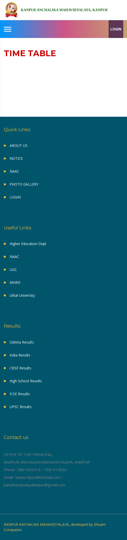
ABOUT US (19, 145)
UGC (13, 269)
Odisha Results (22, 342)
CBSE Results (20, 368)
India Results (20, 355)
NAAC (14, 171)
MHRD (15, 282)
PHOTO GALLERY (24, 184)
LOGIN (115, 29)
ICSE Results (20, 393)
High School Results (26, 380)
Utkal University (22, 295)
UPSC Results (21, 406)
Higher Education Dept (28, 243)
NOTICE (16, 158)
